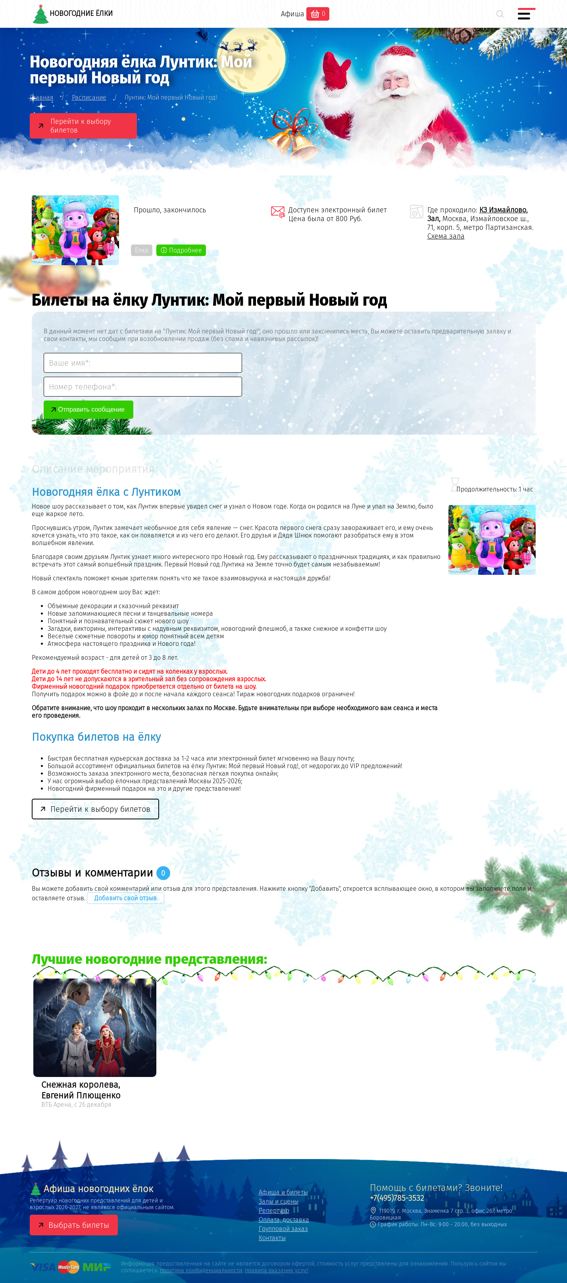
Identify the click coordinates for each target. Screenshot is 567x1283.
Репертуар (274, 1210)
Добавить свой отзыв (125, 898)
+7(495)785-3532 (397, 1198)
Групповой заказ (283, 1229)
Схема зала (446, 236)
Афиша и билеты (283, 1192)
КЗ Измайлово (502, 210)
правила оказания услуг (276, 1270)
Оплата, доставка (284, 1219)
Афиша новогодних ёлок (91, 1188)
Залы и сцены (278, 1201)
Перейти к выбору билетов (80, 126)
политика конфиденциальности (201, 1270)
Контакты (272, 1238)
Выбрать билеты (78, 1225)
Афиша (292, 14)
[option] (95, 1045)
